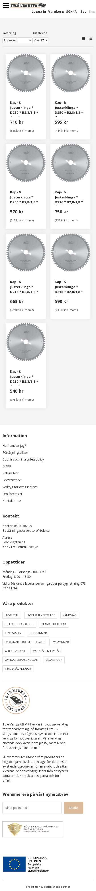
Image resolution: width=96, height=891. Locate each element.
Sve (83, 11)
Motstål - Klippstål (46, 651)
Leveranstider (12, 480)
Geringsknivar (15, 651)
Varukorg (56, 11)
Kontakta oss (12, 501)
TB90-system (13, 633)
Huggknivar (38, 633)
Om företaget (12, 494)
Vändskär (69, 615)
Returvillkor (10, 473)
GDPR (6, 466)
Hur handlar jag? (14, 445)
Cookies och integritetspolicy (23, 459)
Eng (92, 11)
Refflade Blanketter (19, 624)
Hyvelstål (12, 615)
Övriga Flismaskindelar (21, 660)
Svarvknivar (60, 642)
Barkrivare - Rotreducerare (24, 642)
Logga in (39, 11)
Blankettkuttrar (53, 624)
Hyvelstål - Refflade (41, 615)
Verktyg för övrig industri (20, 487)
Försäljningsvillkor (15, 452)
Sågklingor (54, 660)
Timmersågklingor (18, 669)
